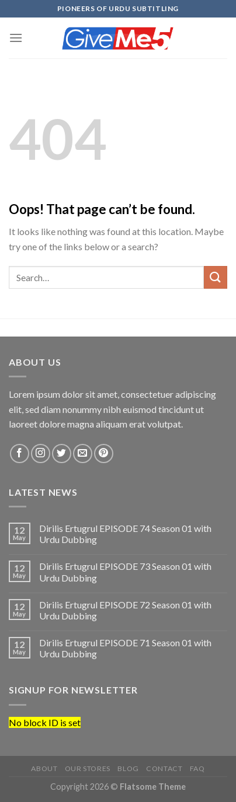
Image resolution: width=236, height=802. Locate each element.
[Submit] (215, 277)
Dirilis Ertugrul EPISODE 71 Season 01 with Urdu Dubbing (125, 648)
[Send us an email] (82, 453)
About (44, 768)
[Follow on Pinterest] (103, 453)
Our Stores (87, 768)
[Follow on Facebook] (19, 453)
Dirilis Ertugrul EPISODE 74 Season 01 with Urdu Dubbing (125, 534)
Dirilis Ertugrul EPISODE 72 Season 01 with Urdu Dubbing (125, 610)
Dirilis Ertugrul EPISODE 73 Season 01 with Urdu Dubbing (125, 572)
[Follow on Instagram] (40, 453)
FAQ (197, 768)
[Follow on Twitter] (61, 453)
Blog (127, 768)
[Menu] (16, 37)
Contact (164, 768)
